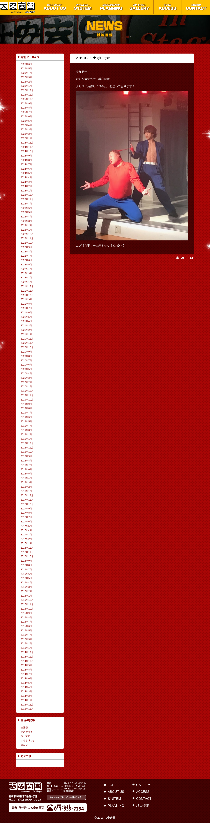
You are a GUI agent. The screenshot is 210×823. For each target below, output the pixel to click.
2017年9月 (26, 508)
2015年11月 (27, 604)
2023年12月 (27, 194)
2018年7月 (26, 465)
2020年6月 (26, 364)
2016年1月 (26, 595)
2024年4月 (26, 177)
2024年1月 (26, 190)
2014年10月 (27, 661)
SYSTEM (114, 798)
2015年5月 (26, 630)
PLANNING (116, 805)
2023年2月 (26, 225)
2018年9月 (26, 456)
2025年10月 (27, 99)
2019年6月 (26, 417)
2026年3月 (26, 77)
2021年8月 (26, 303)
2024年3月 (26, 181)
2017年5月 (26, 526)
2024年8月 (26, 160)
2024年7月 (26, 164)
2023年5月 (26, 212)
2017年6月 (26, 521)
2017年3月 (26, 534)
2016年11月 (27, 552)
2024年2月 (26, 186)
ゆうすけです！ (29, 740)
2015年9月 (26, 613)
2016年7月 (26, 569)
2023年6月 (26, 208)
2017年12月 (27, 495)
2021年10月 (27, 295)
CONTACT (143, 798)
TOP (111, 785)
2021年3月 (26, 325)
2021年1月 (26, 334)
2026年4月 (26, 73)
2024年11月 (27, 147)
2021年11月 (27, 290)
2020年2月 (26, 382)
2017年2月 (26, 539)
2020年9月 (26, 351)
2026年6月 (26, 64)
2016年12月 (27, 547)
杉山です (25, 736)
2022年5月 (26, 264)
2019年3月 (26, 430)
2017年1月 (26, 543)
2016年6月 (26, 574)
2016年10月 (27, 556)
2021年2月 (26, 330)
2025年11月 (27, 94)
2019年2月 (26, 434)
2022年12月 (27, 234)
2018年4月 (26, 478)
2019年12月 (27, 391)
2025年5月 (26, 121)
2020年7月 (26, 360)
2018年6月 (26, 469)
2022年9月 (26, 247)
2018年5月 (26, 473)
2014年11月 (27, 656)
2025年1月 (26, 138)
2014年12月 (27, 652)
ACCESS (142, 791)
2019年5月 (26, 421)
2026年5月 (26, 68)
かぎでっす (27, 731)
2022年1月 (26, 282)
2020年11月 (27, 343)
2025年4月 (26, 125)
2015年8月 (26, 617)
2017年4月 (26, 530)
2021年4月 (26, 321)
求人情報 (142, 805)
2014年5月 (26, 683)
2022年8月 (26, 251)
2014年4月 (26, 687)
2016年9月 (26, 560)
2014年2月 (26, 695)
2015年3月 (26, 639)
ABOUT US (116, 791)
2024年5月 (26, 173)
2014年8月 (26, 669)
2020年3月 (26, 378)
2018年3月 (26, 482)
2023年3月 (26, 221)
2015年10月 (27, 608)
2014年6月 (26, 678)
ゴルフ (24, 744)
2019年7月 (26, 412)
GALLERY (143, 785)
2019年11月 (27, 395)
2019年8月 (26, 408)
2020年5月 (26, 369)
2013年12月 (27, 704)
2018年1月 (26, 491)
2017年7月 (26, 517)
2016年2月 (26, 591)
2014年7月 (26, 674)
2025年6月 (26, 116)
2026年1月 (26, 86)
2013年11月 (27, 708)
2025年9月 (26, 103)
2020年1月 (26, 386)
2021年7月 (26, 308)
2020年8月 (26, 356)
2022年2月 (26, 277)
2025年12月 (27, 90)
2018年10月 (27, 451)
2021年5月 (26, 317)
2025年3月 (26, 129)
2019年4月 (26, 425)
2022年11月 (27, 238)
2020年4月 (26, 373)
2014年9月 (26, 665)
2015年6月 (26, 626)
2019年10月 (27, 399)
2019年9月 (26, 404)
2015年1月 (26, 648)
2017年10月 (27, 504)
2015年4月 (26, 635)
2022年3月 (26, 273)
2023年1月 (26, 229)
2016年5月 (26, 578)
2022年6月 (26, 260)
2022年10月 (27, 242)
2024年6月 (26, 168)
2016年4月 (26, 582)
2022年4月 (26, 269)
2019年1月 (26, 438)
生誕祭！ (25, 727)
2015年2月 (26, 643)
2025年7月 (26, 112)
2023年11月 (27, 199)
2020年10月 (27, 347)
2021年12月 (27, 286)
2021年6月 (26, 312)
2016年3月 (26, 587)
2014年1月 (26, 700)
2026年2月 (26, 81)
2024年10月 (27, 151)
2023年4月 (26, 216)
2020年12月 (27, 338)
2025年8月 (26, 107)
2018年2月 (26, 486)
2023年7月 (26, 203)
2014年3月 (26, 691)
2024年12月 (27, 142)
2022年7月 (26, 255)
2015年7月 (26, 621)
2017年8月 (26, 512)
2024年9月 (26, 155)
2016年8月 (26, 565)
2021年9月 (26, 299)
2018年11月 (27, 447)
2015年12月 (27, 600)
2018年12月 (27, 443)
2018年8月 (26, 460)
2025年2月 (26, 134)
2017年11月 (27, 499)
